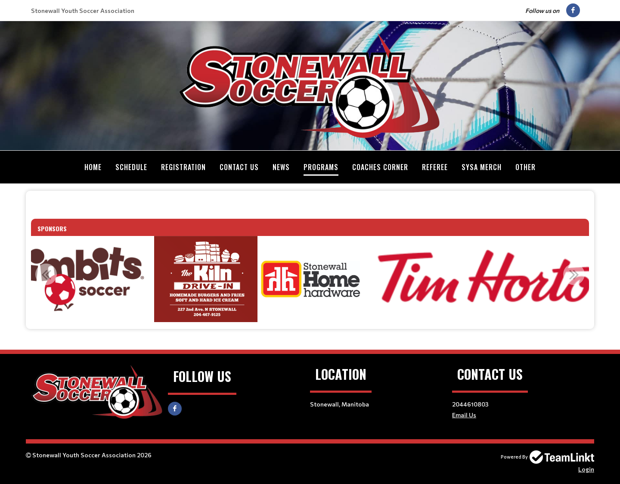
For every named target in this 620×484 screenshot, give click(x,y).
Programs (321, 167)
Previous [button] (46, 274)
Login (586, 468)
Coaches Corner (380, 167)
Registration (183, 167)
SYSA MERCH (482, 167)
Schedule (131, 167)
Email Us (464, 414)
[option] (206, 279)
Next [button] (574, 274)
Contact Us (239, 167)
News (281, 167)
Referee (435, 167)
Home (93, 167)
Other (525, 167)
